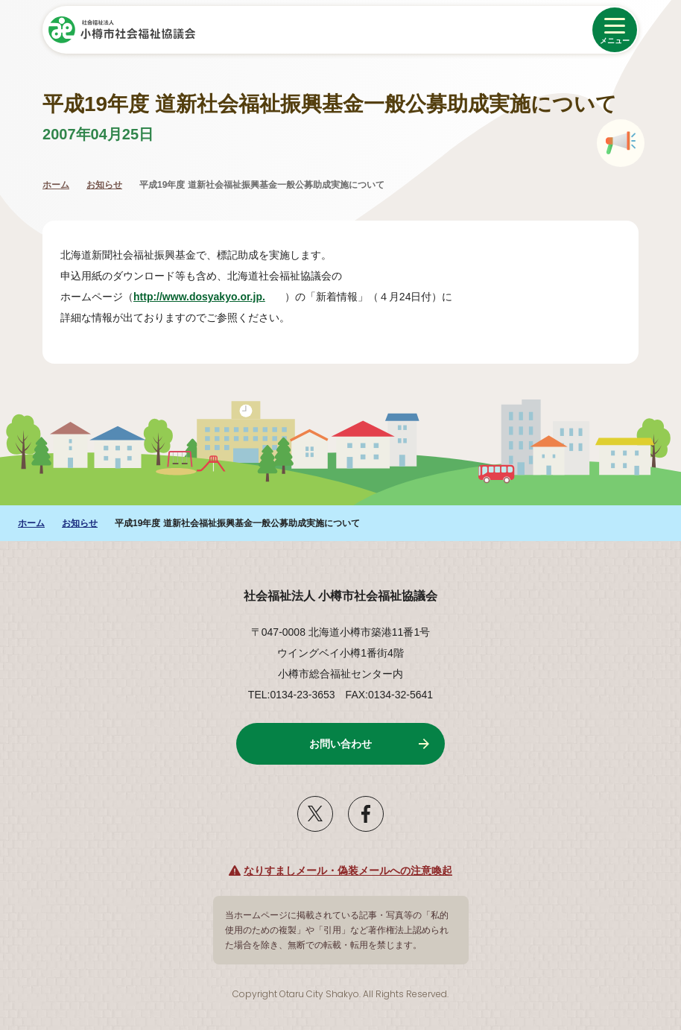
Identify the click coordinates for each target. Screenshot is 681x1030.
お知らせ (104, 185)
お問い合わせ (340, 744)
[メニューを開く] (614, 29)
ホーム (55, 185)
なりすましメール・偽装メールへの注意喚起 (348, 870)
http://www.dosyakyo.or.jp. (206, 297)
